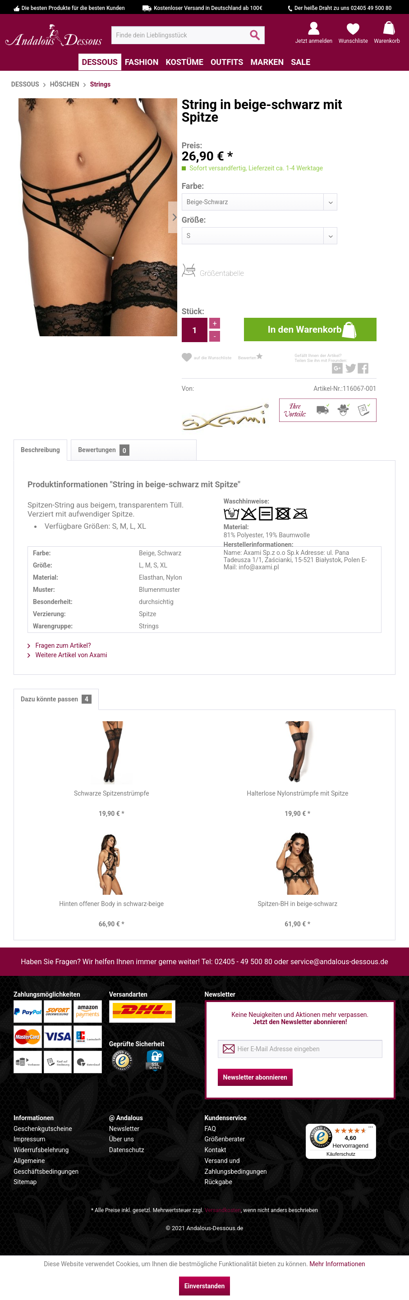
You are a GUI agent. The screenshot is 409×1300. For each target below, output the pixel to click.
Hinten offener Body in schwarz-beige (111, 903)
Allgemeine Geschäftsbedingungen (46, 1166)
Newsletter (124, 1128)
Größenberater (225, 1139)
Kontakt (215, 1150)
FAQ (210, 1128)
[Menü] (370, 1129)
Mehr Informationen (337, 1264)
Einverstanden (204, 1286)
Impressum (29, 1139)
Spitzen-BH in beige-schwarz (297, 903)
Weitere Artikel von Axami (67, 655)
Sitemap (25, 1182)
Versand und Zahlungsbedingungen (236, 1166)
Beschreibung (40, 449)
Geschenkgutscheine (43, 1128)
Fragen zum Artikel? (59, 645)
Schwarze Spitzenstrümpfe (111, 793)
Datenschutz (126, 1150)
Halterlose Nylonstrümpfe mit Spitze (297, 793)
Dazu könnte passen (56, 699)
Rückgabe (218, 1182)
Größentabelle (202, 273)
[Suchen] (255, 39)
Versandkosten (223, 1210)
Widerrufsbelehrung (41, 1150)
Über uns (121, 1139)
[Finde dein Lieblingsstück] (188, 35)
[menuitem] (188, 35)
